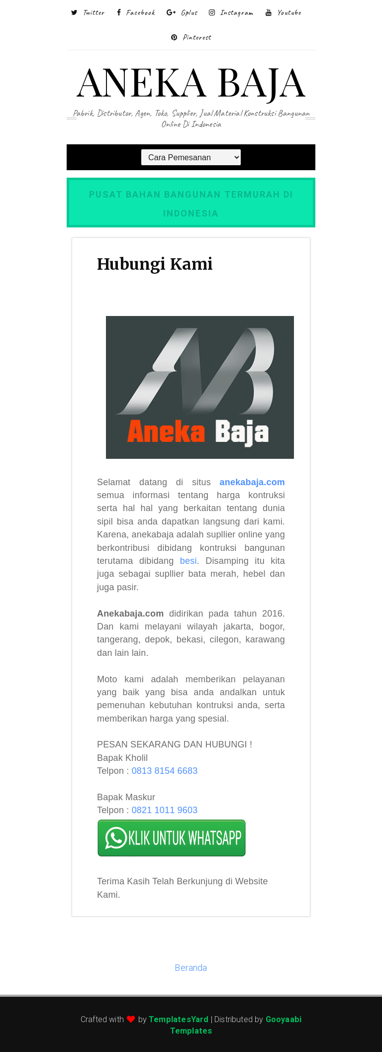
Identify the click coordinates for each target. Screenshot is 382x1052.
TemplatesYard (178, 1019)
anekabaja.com (252, 482)
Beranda (191, 967)
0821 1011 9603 (165, 810)
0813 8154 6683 (165, 771)
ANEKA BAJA (191, 79)
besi (188, 561)
